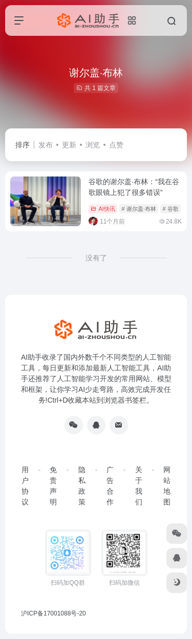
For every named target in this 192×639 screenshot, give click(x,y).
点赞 (116, 145)
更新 (69, 145)
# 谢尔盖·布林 (139, 209)
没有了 (96, 258)
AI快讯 (103, 209)
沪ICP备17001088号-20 (53, 613)
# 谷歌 (171, 209)
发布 (45, 145)
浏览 (93, 145)
